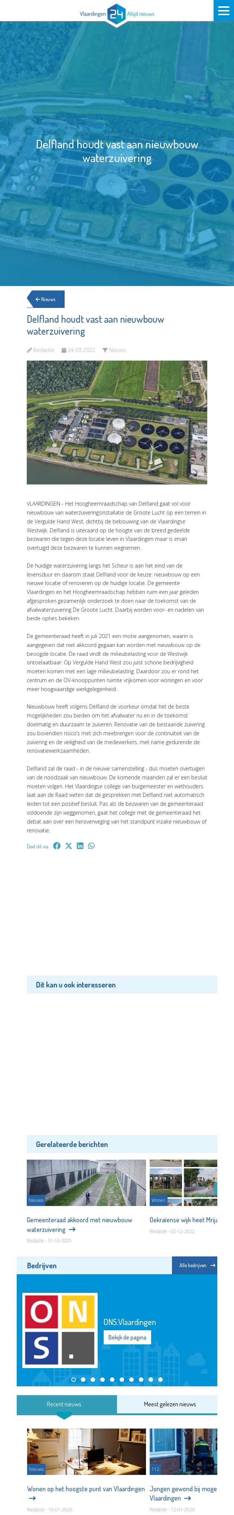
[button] (73, 1380)
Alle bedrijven (197, 1265)
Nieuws (46, 299)
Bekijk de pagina (127, 1337)
